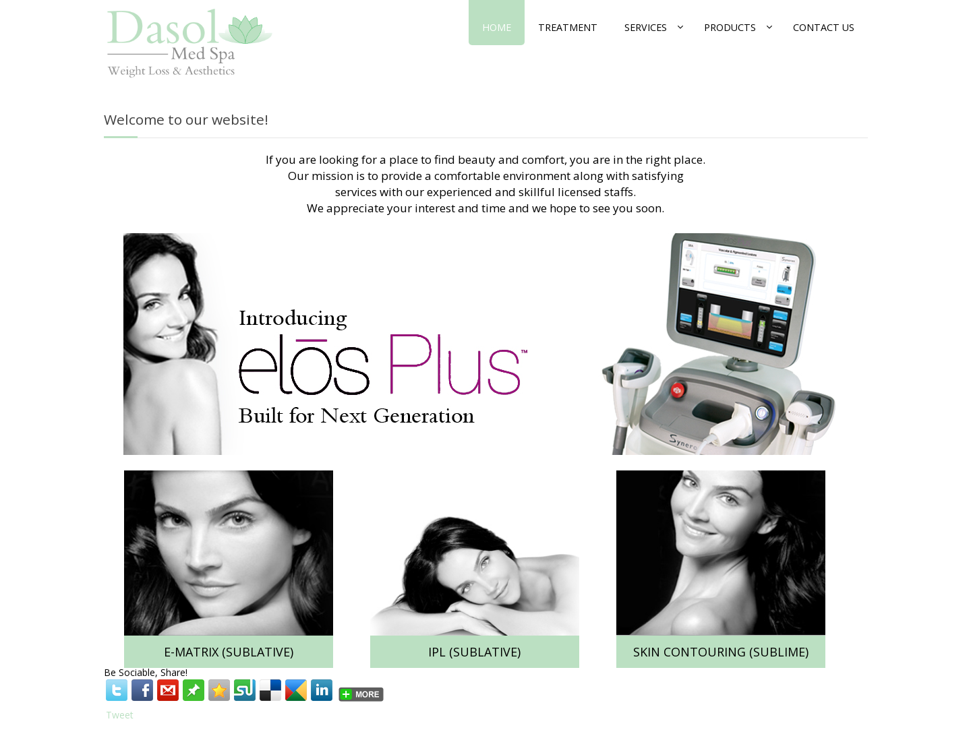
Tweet (120, 714)
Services (645, 27)
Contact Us (823, 27)
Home (496, 27)
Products (730, 27)
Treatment (567, 27)
